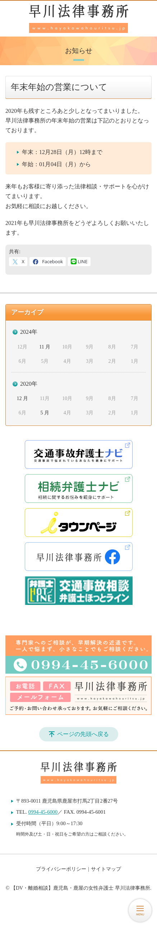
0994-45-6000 (43, 812)
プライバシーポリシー (61, 869)
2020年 (28, 384)
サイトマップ (106, 869)
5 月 (44, 412)
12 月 (22, 398)
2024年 (28, 332)
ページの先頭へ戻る (83, 734)
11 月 (44, 347)
